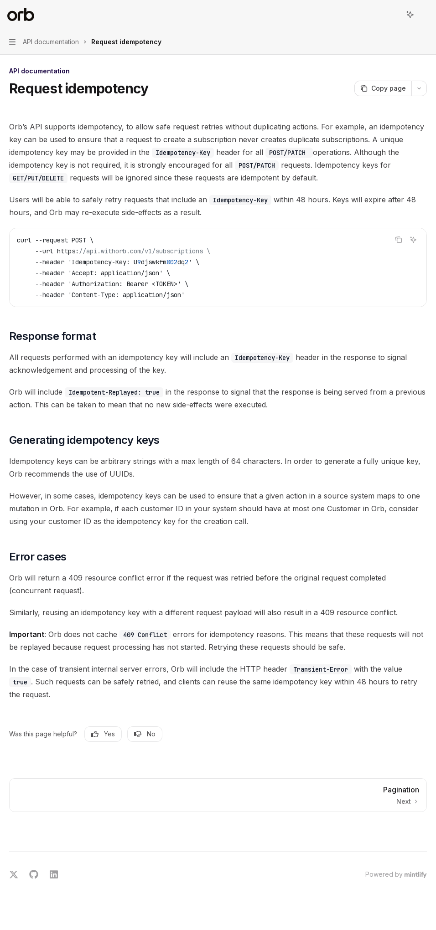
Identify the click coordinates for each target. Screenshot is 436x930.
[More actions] (424, 14)
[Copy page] (382, 88)
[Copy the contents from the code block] (399, 240)
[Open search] (393, 14)
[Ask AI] (413, 240)
